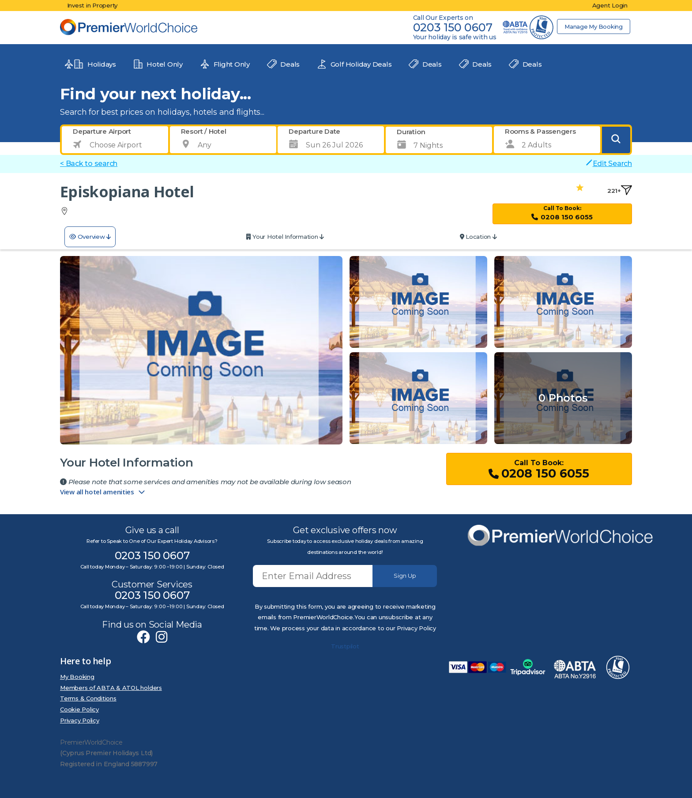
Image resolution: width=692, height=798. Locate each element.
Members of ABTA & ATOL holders (111, 687)
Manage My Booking (593, 26)
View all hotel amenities (103, 492)
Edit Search (609, 163)
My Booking (77, 676)
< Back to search (88, 163)
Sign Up (405, 575)
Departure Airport (102, 131)
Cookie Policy (79, 709)
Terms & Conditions (88, 698)
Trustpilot (345, 646)
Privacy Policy (79, 720)
